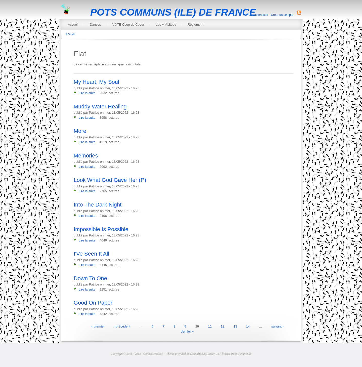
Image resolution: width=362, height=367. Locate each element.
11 (209, 326)
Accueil (73, 24)
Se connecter (259, 15)
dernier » (187, 331)
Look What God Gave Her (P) (110, 180)
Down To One (90, 278)
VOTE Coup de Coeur (128, 24)
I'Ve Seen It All (91, 254)
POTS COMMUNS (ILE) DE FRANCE (173, 12)
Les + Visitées (166, 24)
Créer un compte (282, 15)
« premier (98, 326)
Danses (95, 24)
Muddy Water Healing (100, 106)
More (80, 131)
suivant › (277, 326)
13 (235, 326)
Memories (86, 155)
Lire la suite (87, 93)
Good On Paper (93, 303)
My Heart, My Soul (96, 82)
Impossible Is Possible (101, 229)
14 (248, 326)
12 (222, 326)
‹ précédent (122, 326)
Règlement (195, 24)
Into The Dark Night (97, 204)
